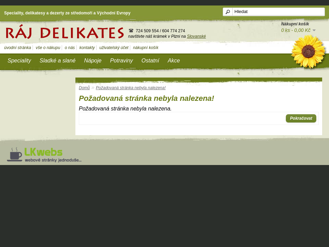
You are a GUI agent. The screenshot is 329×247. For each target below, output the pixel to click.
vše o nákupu (48, 47)
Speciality (19, 60)
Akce (174, 60)
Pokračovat (301, 118)
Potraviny (121, 60)
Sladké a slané (57, 60)
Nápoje (92, 60)
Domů (84, 87)
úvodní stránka (17, 47)
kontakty (87, 47)
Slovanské (196, 36)
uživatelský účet (114, 47)
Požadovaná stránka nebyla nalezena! (131, 87)
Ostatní (150, 60)
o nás (70, 47)
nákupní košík (145, 47)
